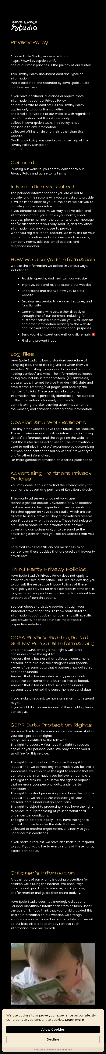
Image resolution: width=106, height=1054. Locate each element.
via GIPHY (18, 1007)
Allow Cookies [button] (53, 1029)
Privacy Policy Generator (29, 145)
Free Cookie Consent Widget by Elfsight (53, 1050)
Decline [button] (53, 1039)
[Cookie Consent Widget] (53, 1030)
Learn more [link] (74, 1020)
